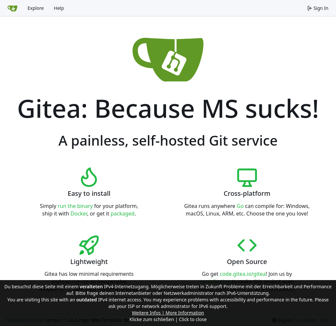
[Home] (12, 8)
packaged (123, 213)
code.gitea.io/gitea (243, 273)
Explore (36, 8)
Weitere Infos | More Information (168, 313)
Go (240, 206)
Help (59, 8)
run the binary (75, 206)
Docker (79, 213)
